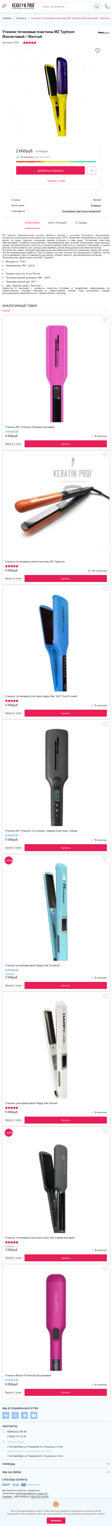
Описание (32, 222)
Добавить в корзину (50, 170)
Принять (56, 1520)
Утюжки (21, 18)
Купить (65, 443)
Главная (6, 18)
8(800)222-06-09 (16, 1431)
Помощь (8, 1464)
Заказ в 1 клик (56, 180)
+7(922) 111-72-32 (16, 1436)
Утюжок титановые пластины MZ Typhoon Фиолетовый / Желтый (70, 18)
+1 (91, 170)
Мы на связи (11, 1472)
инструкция (57, 222)
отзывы (81, 222)
